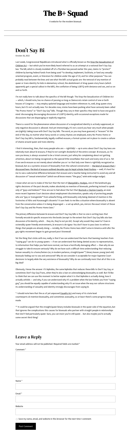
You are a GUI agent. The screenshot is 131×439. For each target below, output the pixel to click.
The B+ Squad (65, 13)
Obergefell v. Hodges (77, 183)
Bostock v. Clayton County (90, 190)
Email (19, 393)
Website (19, 406)
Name (19, 381)
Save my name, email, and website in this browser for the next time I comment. (55, 418)
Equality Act (66, 293)
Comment (21, 349)
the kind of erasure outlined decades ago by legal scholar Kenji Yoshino (63, 169)
